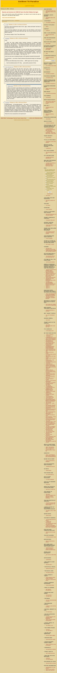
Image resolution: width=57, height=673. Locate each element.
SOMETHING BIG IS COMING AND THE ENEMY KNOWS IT (51, 251)
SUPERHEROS (48, 559)
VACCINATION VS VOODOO (51, 649)
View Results (50, 193)
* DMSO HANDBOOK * (50, 334)
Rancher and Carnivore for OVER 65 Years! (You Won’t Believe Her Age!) (20, 12)
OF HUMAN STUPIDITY (50, 572)
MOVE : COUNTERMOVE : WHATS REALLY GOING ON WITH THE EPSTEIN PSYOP (51, 455)
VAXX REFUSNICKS (49, 659)
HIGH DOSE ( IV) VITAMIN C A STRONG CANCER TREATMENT (51, 383)
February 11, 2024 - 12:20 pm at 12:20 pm (19, 38)
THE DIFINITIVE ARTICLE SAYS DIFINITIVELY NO (50, 257)
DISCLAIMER (48, 43)
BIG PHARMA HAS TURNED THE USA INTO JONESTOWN (51, 305)
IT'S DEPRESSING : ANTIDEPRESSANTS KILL (50, 387)
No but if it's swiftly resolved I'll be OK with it (50, 182)
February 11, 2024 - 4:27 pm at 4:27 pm (22, 85)
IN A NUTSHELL (48, 137)
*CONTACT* (48, 30)
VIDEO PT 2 (48, 286)
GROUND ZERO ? (49, 564)
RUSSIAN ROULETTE (49, 547)
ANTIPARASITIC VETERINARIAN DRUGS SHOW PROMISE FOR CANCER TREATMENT (50, 347)
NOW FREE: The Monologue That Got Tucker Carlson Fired (13, 118)
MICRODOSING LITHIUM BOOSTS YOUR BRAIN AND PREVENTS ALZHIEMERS (51, 400)
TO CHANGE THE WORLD (50, 22)
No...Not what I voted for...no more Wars (50, 189)
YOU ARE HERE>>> (49, 630)
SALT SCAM (48, 420)
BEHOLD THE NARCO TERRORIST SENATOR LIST (51, 273)
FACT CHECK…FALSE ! (50, 244)
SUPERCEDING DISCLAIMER (48, 49)
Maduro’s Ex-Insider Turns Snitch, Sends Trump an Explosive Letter (50, 275)
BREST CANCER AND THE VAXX (50, 351)
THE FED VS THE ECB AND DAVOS (51, 580)
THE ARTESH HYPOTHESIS (51, 93)
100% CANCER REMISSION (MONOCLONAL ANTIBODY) (51, 339)
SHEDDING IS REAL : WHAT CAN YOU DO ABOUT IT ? (51, 422)
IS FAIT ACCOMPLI (49, 238)
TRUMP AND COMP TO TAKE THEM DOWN (51, 225)
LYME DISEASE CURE (50, 397)
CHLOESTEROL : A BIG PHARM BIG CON (50, 360)
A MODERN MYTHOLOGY (50, 466)
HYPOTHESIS (48, 97)
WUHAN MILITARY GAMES (50, 639)
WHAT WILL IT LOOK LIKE (50, 489)
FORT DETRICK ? (49, 595)
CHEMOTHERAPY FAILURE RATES (51, 358)
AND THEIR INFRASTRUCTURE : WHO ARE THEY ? (50, 326)
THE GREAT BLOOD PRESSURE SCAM (49, 429)
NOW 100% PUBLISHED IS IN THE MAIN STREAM (51, 215)
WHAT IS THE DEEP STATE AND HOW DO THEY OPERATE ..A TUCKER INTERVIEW (50, 496)
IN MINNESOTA (48, 148)
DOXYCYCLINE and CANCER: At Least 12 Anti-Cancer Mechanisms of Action (51, 371)
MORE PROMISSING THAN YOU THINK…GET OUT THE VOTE (51, 11)
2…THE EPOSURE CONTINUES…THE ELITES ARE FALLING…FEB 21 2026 (51, 132)
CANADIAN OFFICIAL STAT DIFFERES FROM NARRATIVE (50, 617)
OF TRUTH (48, 629)
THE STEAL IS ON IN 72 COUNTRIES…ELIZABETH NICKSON (50, 297)
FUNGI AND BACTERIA (50, 585)
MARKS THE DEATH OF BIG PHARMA (51, 89)
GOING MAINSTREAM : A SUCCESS (50, 311)
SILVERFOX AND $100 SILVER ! (50, 58)
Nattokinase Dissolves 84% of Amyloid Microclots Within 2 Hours (51, 410)
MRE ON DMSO (48, 402)
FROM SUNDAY (48, 470)
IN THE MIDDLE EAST (50, 330)
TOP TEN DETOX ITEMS (50, 431)
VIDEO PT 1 (48, 285)
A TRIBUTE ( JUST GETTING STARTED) (51, 606)
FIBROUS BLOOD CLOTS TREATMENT (50, 375)
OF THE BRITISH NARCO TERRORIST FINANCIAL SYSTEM (50, 232)
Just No (48, 190)
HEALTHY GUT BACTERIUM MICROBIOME (51, 381)
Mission (47, 26)
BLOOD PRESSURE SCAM (50, 349)
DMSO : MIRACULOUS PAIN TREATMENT (51, 367)
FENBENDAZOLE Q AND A (50, 373)
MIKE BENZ (48, 494)
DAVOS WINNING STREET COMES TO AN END (50, 578)
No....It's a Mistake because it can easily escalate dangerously (51, 186)
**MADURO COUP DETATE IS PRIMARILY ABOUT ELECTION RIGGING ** (51, 270)
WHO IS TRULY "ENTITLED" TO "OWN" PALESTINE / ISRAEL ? (51, 102)
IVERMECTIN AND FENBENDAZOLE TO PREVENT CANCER (49, 389)
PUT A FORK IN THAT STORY (51, 65)
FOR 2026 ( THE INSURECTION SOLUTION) (50, 249)
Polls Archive (48, 195)
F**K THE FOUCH (49, 611)
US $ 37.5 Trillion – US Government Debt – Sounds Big (50, 450)
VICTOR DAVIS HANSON (50, 262)
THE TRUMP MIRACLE (50, 474)
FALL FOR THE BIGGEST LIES (50, 315)
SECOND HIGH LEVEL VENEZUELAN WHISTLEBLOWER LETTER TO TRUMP (50, 280)
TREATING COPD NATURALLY (49, 433)
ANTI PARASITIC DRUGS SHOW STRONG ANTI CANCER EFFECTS (50, 343)
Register (32, 5)
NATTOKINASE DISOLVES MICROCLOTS (50, 407)
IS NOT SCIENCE (49, 209)
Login (26, 5)
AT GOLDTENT (48, 39)
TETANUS (47, 425)
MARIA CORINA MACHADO (50, 277)
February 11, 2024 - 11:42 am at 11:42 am (18, 24)
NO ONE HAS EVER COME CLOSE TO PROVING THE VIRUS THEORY (50, 503)
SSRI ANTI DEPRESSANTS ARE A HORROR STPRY (50, 424)
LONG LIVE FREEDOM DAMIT (36, 118)
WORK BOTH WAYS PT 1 (50, 568)
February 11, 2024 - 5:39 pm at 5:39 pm (18, 102)
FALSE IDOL (48, 484)
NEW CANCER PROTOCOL (51, 411)
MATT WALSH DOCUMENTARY (49, 590)
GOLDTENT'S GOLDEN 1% (50, 83)
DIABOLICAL (48, 69)
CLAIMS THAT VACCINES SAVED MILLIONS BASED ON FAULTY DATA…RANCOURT (51, 526)
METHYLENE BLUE (49, 398)
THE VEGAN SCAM (49, 430)
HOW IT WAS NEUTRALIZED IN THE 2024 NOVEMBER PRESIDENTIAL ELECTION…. (51, 294)
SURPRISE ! (48, 658)
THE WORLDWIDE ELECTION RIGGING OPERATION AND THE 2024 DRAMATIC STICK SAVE (50, 283)
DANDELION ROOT (49, 364)
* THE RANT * (48, 335)
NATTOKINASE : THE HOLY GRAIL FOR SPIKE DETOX (50, 406)
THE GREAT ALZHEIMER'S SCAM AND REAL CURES (50, 427)
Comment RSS (4, 21)
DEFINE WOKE (48, 515)
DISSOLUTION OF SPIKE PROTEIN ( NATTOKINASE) (50, 365)
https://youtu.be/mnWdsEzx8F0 (8, 17)
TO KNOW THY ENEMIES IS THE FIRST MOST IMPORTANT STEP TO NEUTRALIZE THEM (51, 164)
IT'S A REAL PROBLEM (50, 479)
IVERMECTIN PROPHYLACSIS (49, 393)
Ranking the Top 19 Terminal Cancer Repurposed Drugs (50, 419)
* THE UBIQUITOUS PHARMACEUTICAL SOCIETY (51, 337)
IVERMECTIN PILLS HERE (50, 391)
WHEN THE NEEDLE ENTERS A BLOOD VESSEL (50, 549)
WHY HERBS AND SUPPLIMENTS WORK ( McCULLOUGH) (50, 439)
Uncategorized (17, 20)
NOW (47, 53)
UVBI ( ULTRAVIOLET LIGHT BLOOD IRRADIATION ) (51, 437)
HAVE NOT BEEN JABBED (50, 635)
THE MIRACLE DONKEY (50, 73)
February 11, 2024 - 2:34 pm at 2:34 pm (22, 66)
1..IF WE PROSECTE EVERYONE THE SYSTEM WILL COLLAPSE (50, 129)
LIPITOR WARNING (49, 396)
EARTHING (48, 372)
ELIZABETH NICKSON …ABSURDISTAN (50, 158)
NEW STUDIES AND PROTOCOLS (49, 413)
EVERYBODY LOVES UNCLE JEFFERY (51, 142)
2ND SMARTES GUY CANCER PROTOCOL (49, 341)
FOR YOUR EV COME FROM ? (51, 555)
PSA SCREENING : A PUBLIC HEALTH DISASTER (51, 417)
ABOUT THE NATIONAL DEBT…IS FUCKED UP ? (50, 447)
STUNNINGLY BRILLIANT (50, 220)
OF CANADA (48, 205)
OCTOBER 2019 (48, 596)
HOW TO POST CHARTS (50, 669)
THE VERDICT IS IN (49, 625)
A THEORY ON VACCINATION (48, 522)
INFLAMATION (48, 385)
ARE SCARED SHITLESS (50, 653)
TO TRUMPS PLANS (49, 77)
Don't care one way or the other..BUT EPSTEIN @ (50, 180)
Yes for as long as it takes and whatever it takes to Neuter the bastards (50, 173)
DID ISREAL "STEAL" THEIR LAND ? (51, 511)
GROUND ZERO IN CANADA (51, 663)
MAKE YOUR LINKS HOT (50, 670)
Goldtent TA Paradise (28, 1)
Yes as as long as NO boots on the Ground (50, 176)
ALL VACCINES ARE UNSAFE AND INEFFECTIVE (51, 524)
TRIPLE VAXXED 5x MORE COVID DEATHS (50, 620)
